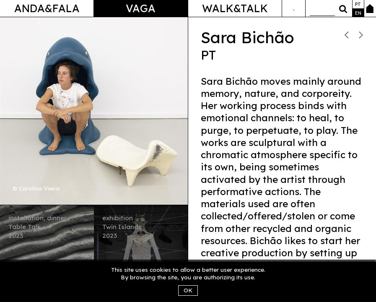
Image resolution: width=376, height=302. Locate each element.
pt (358, 4)
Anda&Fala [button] (47, 8)
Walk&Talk (235, 8)
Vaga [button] (141, 8)
